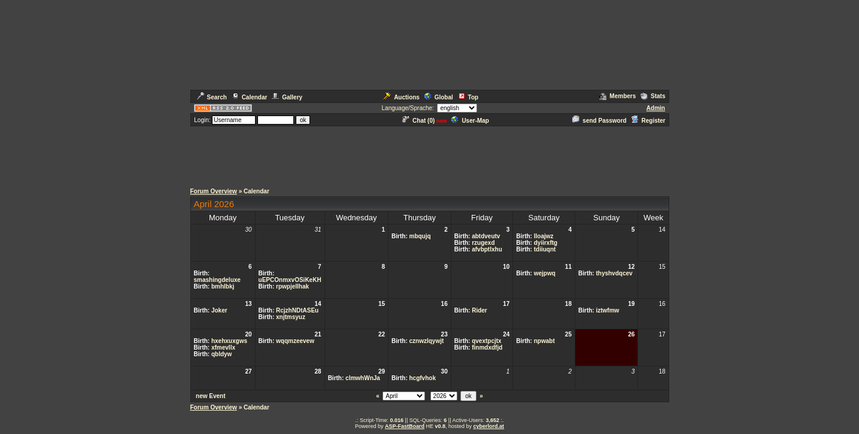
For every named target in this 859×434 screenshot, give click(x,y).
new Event (210, 396)
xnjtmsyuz (290, 317)
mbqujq (420, 236)
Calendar (250, 97)
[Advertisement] (430, 154)
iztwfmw (607, 310)
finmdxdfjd (487, 347)
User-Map (470, 120)
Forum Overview (213, 191)
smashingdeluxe (217, 280)
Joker (219, 310)
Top (468, 97)
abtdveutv (486, 236)
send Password (599, 120)
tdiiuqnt (545, 249)
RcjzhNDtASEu (297, 310)
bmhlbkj (222, 286)
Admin (655, 108)
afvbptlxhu (487, 249)
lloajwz (544, 236)
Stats (653, 96)
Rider (479, 310)
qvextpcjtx (486, 341)
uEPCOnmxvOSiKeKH (290, 280)
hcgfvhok (422, 378)
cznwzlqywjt (426, 341)
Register (648, 120)
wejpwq (545, 273)
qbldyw (221, 354)
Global (438, 97)
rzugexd (483, 242)
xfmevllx (223, 347)
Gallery (287, 97)
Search (212, 97)
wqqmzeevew (295, 341)
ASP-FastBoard (404, 426)
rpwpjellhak (292, 286)
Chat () (418, 120)
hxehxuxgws (229, 341)
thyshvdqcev (614, 273)
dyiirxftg (545, 242)
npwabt (544, 341)
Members (617, 96)
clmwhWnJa (362, 378)
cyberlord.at (489, 426)
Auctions (401, 97)
